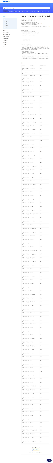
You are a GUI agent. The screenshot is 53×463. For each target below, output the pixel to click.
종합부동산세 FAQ (24, 11)
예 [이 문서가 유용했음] (33, 449)
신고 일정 (5, 21)
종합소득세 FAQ (17, 11)
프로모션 (5, 23)
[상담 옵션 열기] (49, 460)
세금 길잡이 (5, 42)
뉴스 (4, 19)
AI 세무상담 (5, 46)
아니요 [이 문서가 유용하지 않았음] (37, 449)
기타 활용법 (5, 44)
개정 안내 (5, 27)
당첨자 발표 (6, 25)
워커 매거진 (46, 11)
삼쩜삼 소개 (10, 11)
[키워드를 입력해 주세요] (26, 8)
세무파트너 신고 (32, 11)
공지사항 (5, 11)
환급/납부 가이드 (40, 11)
